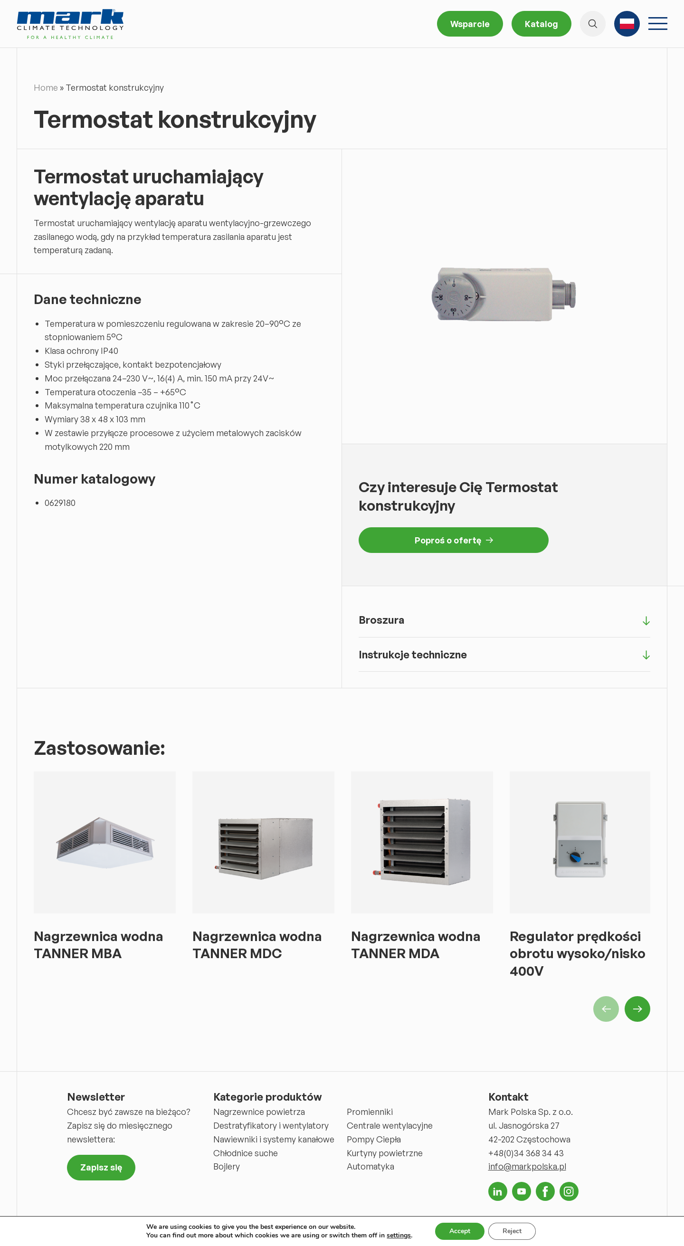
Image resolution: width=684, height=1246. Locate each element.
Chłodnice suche (245, 1153)
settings (399, 1235)
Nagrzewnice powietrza (259, 1111)
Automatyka (370, 1166)
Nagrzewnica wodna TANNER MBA (98, 944)
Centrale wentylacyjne (390, 1125)
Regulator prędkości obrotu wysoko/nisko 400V (578, 953)
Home (46, 87)
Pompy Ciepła (374, 1139)
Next (637, 1009)
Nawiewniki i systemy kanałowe (273, 1139)
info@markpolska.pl (527, 1166)
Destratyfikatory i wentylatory (271, 1125)
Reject (512, 1231)
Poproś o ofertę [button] (454, 540)
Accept (459, 1231)
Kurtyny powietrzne (385, 1153)
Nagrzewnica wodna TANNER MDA (416, 944)
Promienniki (370, 1111)
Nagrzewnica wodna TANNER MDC (257, 944)
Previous (606, 1009)
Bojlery (226, 1166)
